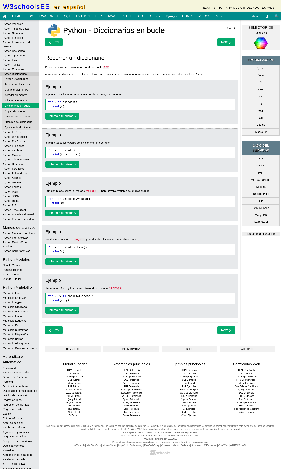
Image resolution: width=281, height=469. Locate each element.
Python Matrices (12, 155)
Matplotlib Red (11, 325)
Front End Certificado (246, 380)
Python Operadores (14, 55)
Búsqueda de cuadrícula (17, 441)
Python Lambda (12, 150)
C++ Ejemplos (189, 405)
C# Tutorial (74, 415)
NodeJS (261, 186)
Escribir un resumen (246, 412)
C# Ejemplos (189, 409)
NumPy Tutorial (12, 265)
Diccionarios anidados (18, 116)
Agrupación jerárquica (16, 432)
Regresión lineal (12, 399)
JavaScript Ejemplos (189, 376)
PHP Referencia (131, 386)
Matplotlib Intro (11, 293)
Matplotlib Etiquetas (14, 320)
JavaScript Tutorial (74, 376)
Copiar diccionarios (16, 111)
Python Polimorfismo (15, 173)
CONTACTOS (72, 349)
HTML (16, 16)
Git (261, 200)
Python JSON (11, 196)
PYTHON (83, 16)
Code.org (185, 445)
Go (261, 117)
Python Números (13, 33)
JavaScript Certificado (246, 376)
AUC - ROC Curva (14, 463)
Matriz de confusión (14, 427)
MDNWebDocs (93, 445)
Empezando (10, 367)
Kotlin (261, 110)
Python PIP (9, 205)
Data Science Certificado (246, 386)
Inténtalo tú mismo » (62, 116)
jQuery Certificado (246, 389)
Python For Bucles (14, 141)
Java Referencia (131, 412)
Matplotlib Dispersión (15, 334)
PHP (98, 16)
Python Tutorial (74, 383)
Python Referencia (131, 383)
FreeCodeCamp (151, 445)
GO (140, 16)
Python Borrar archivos (16, 250)
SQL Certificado (246, 393)
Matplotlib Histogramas (16, 343)
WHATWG (235, 445)
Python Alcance (12, 177)
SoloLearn (196, 445)
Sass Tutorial (74, 405)
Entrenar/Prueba (13, 418)
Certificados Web (246, 364)
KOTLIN (127, 16)
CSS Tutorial (74, 373)
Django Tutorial (12, 278)
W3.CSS (204, 16)
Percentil (8, 381)
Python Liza (10, 59)
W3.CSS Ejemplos (189, 393)
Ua (229, 27)
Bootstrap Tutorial (73, 389)
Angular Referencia (131, 405)
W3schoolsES (44, 6)
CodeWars (223, 445)
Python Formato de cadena (19, 219)
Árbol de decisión (13, 422)
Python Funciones (13, 145)
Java (261, 75)
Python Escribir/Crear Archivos (15, 244)
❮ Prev (54, 42)
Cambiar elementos (16, 89)
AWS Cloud (261, 222)
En (233, 27)
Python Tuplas (11, 64)
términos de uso (201, 429)
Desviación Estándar (15, 377)
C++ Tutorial (74, 412)
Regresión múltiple (14, 409)
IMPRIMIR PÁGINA (131, 349)
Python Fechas (12, 186)
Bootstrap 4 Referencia (131, 393)
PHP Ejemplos (189, 386)
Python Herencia (13, 164)
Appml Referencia (131, 399)
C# (158, 16)
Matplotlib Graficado (15, 306)
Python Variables (13, 23)
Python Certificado (246, 383)
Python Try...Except (14, 209)
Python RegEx (11, 200)
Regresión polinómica (16, 404)
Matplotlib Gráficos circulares (20, 348)
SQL (67, 16)
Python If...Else (12, 132)
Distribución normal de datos (20, 390)
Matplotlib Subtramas (15, 329)
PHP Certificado (246, 396)
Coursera (165, 445)
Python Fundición (13, 37)
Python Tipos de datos (16, 28)
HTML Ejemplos (189, 370)
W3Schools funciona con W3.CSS (160, 439)
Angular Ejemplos (188, 399)
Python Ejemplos (189, 383)
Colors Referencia (131, 415)
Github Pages (261, 207)
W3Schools (79, 445)
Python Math (10, 191)
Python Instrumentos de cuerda (17, 44)
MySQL (260, 165)
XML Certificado (246, 405)
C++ (260, 89)
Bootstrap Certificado (246, 402)
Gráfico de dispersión (15, 395)
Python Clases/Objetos (16, 159)
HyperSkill (123, 445)
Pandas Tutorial (12, 269)
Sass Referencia (131, 409)
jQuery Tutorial (74, 399)
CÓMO (187, 16)
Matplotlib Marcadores (16, 311)
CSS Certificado (246, 373)
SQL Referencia (131, 380)
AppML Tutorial (74, 396)
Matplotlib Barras (13, 338)
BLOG (189, 349)
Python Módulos (12, 182)
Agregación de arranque (17, 454)
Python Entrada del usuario (19, 214)
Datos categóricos (13, 445)
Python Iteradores (13, 168)
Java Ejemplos (189, 402)
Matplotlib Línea (12, 316)
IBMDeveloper (210, 445)
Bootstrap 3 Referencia (131, 389)
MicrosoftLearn (109, 445)
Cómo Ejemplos (189, 415)
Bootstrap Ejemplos (189, 389)
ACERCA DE (247, 349)
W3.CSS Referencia (131, 396)
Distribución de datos (15, 386)
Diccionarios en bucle (17, 105)
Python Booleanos (14, 50)
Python (261, 68)
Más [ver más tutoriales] (220, 16)
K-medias (8, 450)
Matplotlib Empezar (14, 297)
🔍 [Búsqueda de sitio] (276, 16)
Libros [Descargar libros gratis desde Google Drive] (255, 16)
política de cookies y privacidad (225, 429)
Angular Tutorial (73, 402)
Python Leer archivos (15, 237)
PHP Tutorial (74, 386)
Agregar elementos (16, 94)
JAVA (111, 16)
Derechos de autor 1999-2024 (135, 435)
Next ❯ (226, 42)
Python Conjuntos (13, 69)
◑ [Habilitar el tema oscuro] (267, 16)
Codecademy (136, 445)
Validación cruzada (14, 459)
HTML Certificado (246, 370)
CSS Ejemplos (189, 373)
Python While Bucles (15, 136)
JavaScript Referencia (131, 376)
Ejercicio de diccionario (18, 127)
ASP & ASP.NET (261, 179)
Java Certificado (246, 399)
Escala (7, 413)
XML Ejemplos (189, 412)
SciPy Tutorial (11, 274)
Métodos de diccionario (18, 121)
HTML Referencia (131, 370)
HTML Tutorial (74, 370)
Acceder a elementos (17, 84)
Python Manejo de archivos (19, 233)
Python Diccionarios (15, 73)
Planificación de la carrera (246, 409)
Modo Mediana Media (16, 372)
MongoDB (261, 215)
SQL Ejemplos (189, 380)
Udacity (175, 445)
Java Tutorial (74, 409)
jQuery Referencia (131, 402)
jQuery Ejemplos (189, 396)
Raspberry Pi (261, 193)
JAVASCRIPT (49, 16)
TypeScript (260, 131)
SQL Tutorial (74, 380)
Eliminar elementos (16, 100)
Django (171, 16)
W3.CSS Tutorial (74, 393)
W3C (244, 445)
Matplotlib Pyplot (13, 302)
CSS (29, 16)
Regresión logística (14, 436)
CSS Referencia (131, 373)
